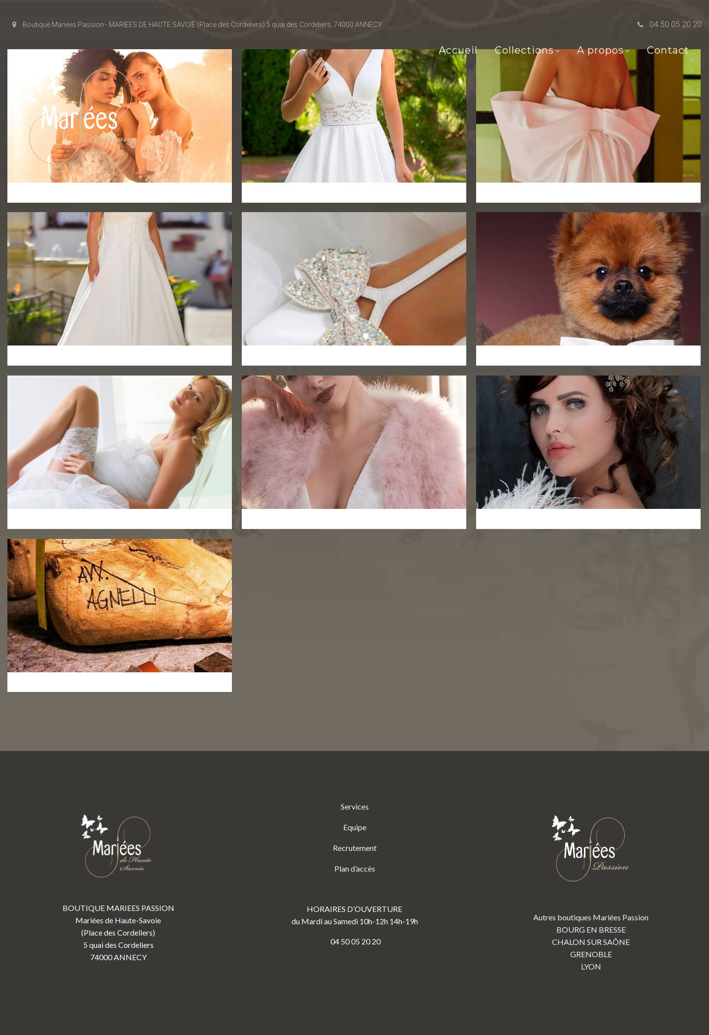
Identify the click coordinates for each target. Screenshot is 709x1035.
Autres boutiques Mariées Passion (590, 917)
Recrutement (355, 847)
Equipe (354, 827)
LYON (591, 966)
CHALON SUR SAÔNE (591, 941)
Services (355, 806)
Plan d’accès (354, 868)
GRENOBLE (591, 954)
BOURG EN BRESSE (591, 929)
